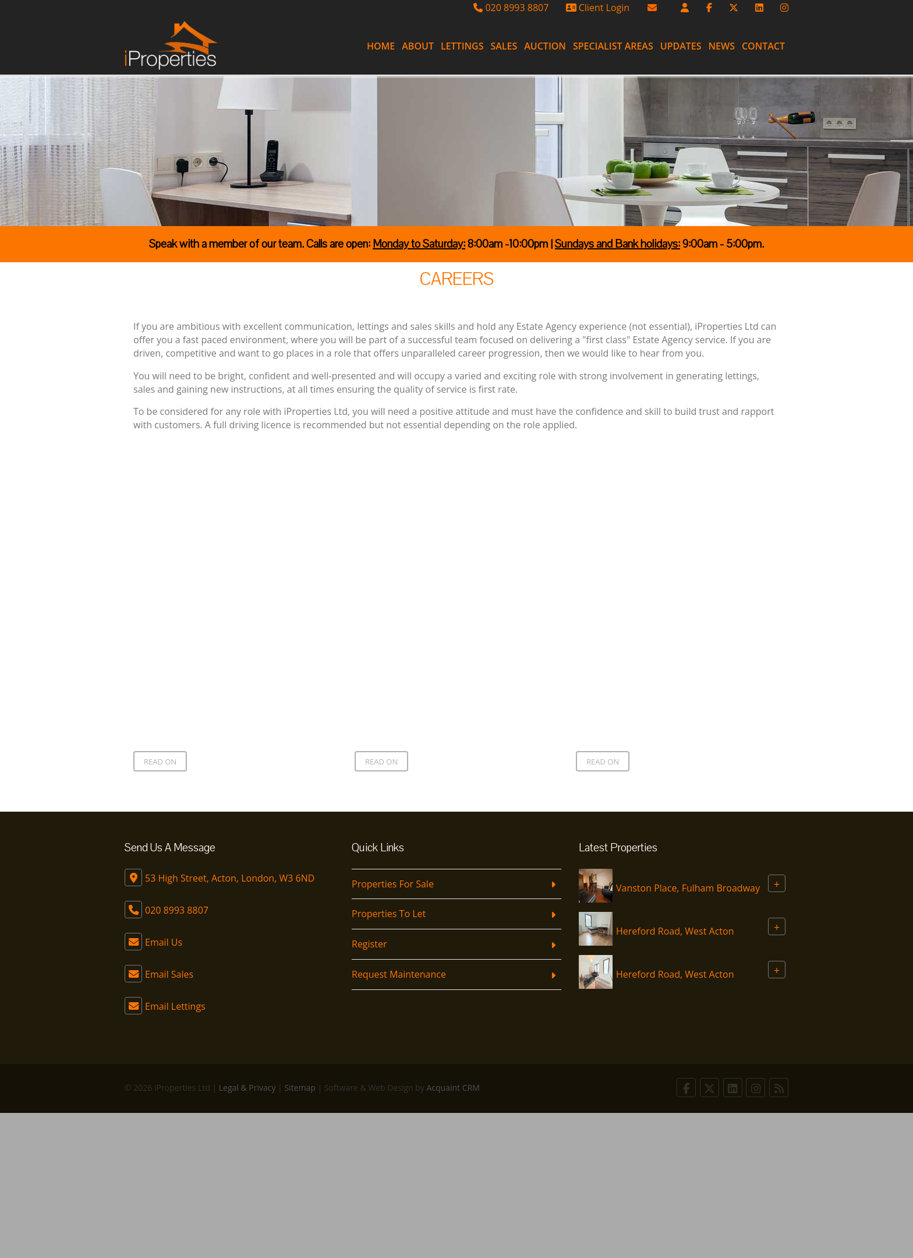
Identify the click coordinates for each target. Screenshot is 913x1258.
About (418, 46)
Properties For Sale (393, 884)
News (722, 46)
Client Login (597, 7)
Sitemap (299, 1087)
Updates (681, 46)
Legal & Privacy (247, 1087)
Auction (545, 46)
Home (381, 46)
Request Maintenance (399, 974)
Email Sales (169, 974)
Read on (160, 761)
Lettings (462, 46)
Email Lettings (175, 1006)
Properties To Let (389, 913)
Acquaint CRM (453, 1087)
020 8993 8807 (510, 7)
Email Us (163, 942)
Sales (503, 46)
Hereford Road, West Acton (675, 930)
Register (369, 944)
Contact (763, 46)
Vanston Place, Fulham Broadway (688, 887)
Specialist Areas (613, 46)
